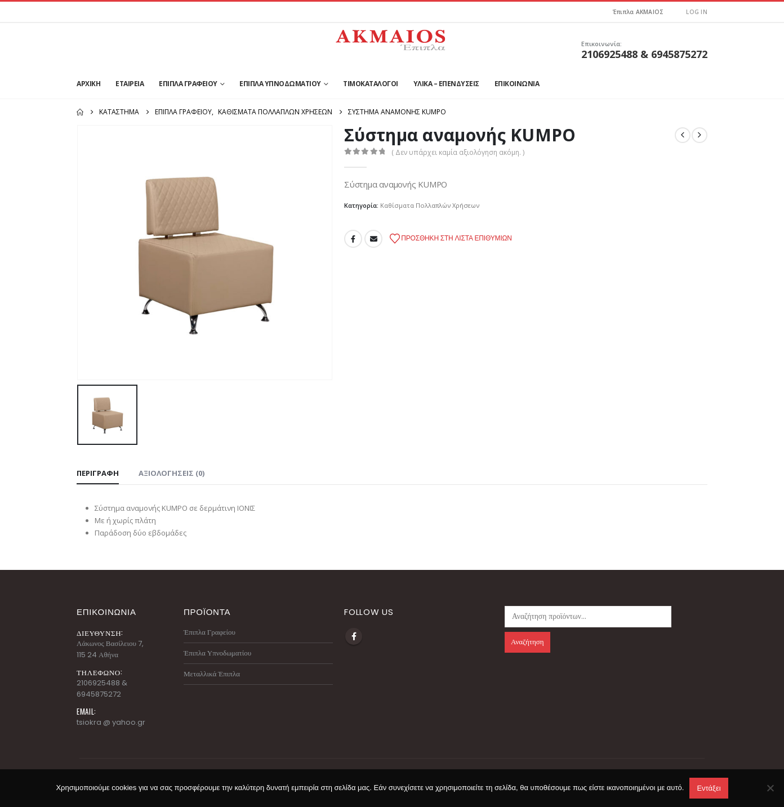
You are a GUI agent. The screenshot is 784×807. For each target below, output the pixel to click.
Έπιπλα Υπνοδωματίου (280, 83)
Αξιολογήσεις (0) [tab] (171, 473)
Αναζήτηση (527, 641)
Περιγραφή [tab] (98, 473)
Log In (696, 12)
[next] (699, 135)
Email (373, 239)
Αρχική (88, 83)
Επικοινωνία (517, 83)
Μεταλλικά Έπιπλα (212, 673)
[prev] (683, 135)
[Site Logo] (392, 37)
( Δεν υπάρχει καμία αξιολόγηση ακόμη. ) (457, 152)
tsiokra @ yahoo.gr (111, 722)
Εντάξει (708, 788)
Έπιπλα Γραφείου (188, 83)
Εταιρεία (129, 83)
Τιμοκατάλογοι (370, 83)
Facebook (353, 239)
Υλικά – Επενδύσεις (446, 83)
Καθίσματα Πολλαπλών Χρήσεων (429, 205)
